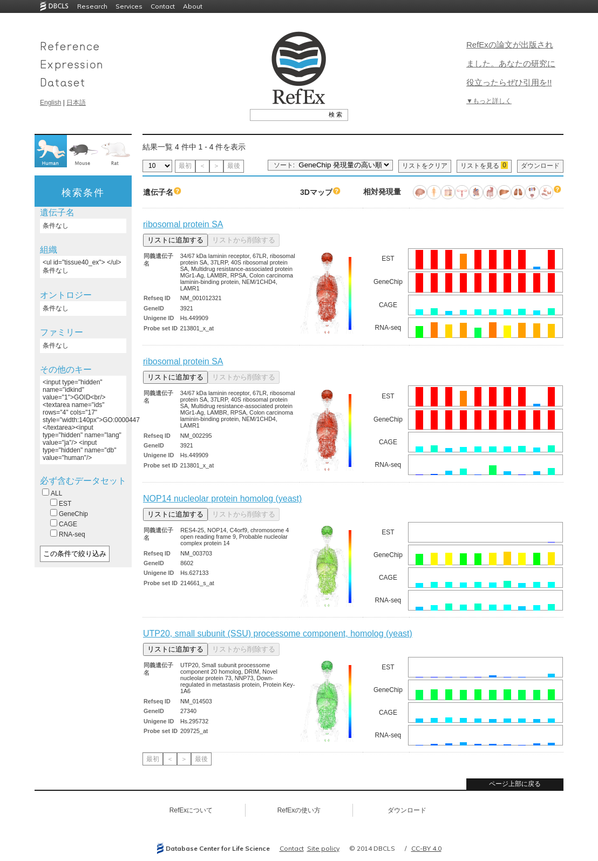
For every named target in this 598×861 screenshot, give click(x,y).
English (50, 102)
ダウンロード (540, 166)
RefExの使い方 (299, 810)
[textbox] (286, 114)
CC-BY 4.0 (426, 848)
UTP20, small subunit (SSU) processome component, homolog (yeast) (277, 633)
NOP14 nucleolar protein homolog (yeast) (222, 498)
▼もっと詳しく (489, 101)
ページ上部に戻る (515, 784)
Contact (163, 6)
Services (128, 6)
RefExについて (191, 810)
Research (92, 6)
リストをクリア (424, 166)
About (192, 6)
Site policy (323, 848)
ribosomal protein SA (183, 224)
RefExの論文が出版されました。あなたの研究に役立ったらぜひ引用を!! (510, 63)
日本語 (76, 102)
